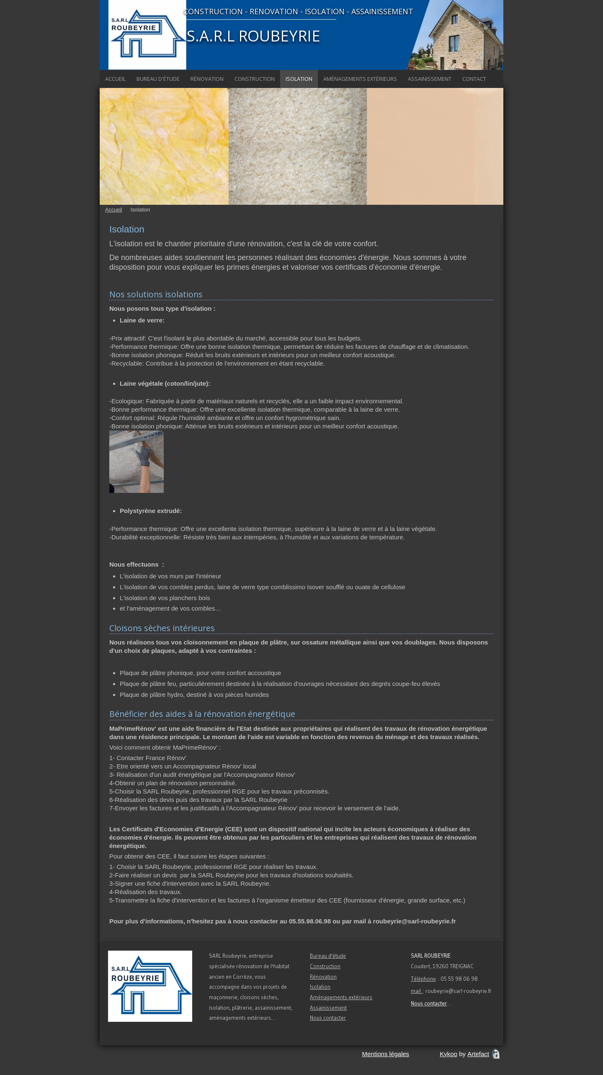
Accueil (115, 78)
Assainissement (429, 78)
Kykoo (448, 1053)
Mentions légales (386, 1053)
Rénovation (207, 78)
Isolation (299, 78)
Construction (254, 78)
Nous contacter (328, 1017)
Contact (474, 78)
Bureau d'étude (158, 78)
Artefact (478, 1053)
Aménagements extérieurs (360, 78)
